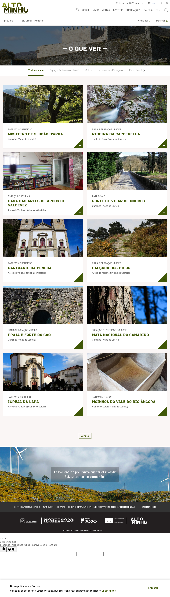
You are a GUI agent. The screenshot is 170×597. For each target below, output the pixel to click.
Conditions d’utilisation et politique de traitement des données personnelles (101, 507)
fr (158, 10)
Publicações (133, 10)
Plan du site (48, 507)
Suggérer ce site (149, 507)
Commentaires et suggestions (27, 507)
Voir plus (85, 436)
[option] (35, 70)
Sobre (86, 10)
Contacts (61, 507)
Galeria (148, 10)
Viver (96, 10)
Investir (118, 10)
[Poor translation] (12, 549)
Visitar (106, 10)
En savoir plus (109, 591)
